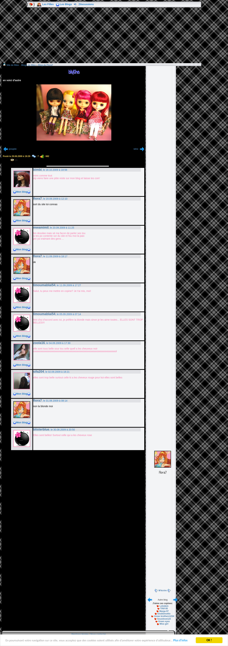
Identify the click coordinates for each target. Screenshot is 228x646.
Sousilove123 (164, 619)
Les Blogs (66, 4)
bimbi (37, 169)
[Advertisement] (114, 38)
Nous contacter (98, 634)
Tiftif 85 (164, 608)
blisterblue (41, 429)
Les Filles (48, 4)
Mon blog (21, 191)
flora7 (37, 198)
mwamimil (41, 227)
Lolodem (164, 606)
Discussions (86, 4)
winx (136, 149)
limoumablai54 (44, 285)
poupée (13, 149)
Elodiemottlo (163, 613)
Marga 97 (164, 611)
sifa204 (38, 371)
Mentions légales (80, 634)
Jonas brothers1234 (164, 616)
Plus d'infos (180, 641)
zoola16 (39, 343)
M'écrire (162, 590)
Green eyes (164, 621)
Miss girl (164, 624)
